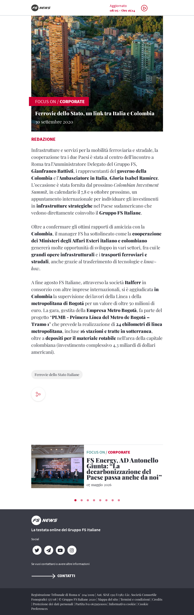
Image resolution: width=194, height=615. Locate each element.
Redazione (43, 139)
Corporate (72, 101)
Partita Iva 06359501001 (91, 604)
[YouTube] (60, 550)
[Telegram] (49, 550)
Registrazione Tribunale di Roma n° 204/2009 (63, 595)
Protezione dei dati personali (53, 604)
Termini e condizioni (135, 599)
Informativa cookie (123, 604)
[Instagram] (72, 550)
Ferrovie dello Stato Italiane (57, 374)
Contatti (53, 575)
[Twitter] (37, 550)
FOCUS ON (45, 101)
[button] (75, 500)
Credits (157, 599)
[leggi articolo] (57, 466)
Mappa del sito (108, 599)
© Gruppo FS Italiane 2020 (77, 599)
